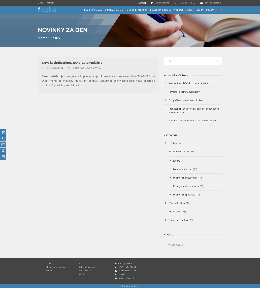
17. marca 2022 (55, 68)
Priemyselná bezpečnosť (185, 177)
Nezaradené (175, 211)
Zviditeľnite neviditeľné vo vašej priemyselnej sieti (193, 120)
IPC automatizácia (93, 9)
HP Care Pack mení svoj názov (184, 92)
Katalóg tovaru (162, 2)
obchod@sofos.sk (213, 2)
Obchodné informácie (56, 267)
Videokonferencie (183, 9)
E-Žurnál (173, 143)
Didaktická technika (160, 9)
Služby (199, 9)
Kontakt (50, 2)
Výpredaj (142, 2)
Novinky (210, 9)
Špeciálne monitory (137, 9)
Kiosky (176, 160)
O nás (40, 2)
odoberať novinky (127, 278)
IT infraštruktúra (114, 9)
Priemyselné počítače (184, 194)
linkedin (122, 274)
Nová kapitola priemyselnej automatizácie (72, 62)
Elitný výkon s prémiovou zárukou (186, 100)
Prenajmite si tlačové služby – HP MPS (189, 83)
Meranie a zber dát (182, 169)
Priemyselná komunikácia (86, 68)
